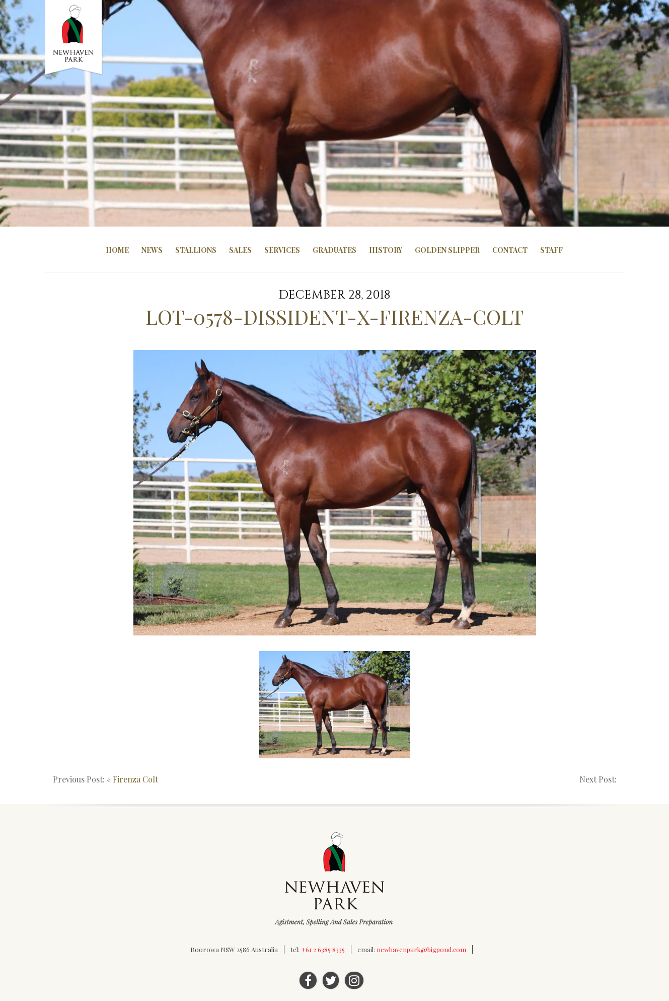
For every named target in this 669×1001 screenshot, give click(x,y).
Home (117, 250)
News (152, 250)
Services (282, 250)
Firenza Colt (135, 779)
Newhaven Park (74, 38)
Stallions (195, 250)
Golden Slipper (447, 250)
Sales (240, 250)
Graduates (334, 250)
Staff (551, 250)
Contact (510, 250)
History (385, 250)
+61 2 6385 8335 (323, 949)
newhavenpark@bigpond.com (421, 949)
